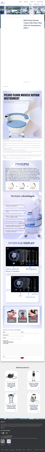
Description (5, 86)
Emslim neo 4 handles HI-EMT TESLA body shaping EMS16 (34, 385)
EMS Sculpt (11, 17)
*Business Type (22, 349)
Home (20, 1)
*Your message (22, 350)
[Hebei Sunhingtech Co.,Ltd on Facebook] (1, 432)
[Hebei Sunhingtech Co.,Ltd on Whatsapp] (7, 432)
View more (3, 426)
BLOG (30, 4)
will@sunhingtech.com (7, 435)
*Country (12, 338)
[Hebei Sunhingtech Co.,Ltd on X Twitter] (3, 432)
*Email (30, 333)
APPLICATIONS (40, 1)
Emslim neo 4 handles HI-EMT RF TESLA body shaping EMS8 (11, 407)
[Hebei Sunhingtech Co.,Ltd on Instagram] (5, 432)
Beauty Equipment (7, 17)
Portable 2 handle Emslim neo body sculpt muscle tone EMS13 (11, 385)
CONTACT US (36, 4)
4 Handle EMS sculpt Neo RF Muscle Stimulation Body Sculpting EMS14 (33, 407)
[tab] (6, 86)
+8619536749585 (9, 434)
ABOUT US (33, 1)
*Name (12, 333)
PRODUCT (26, 1)
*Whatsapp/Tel (13, 335)
